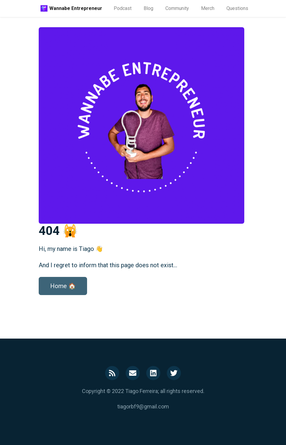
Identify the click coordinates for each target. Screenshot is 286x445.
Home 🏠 (63, 286)
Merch (207, 8)
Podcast (123, 8)
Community (177, 8)
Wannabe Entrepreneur (75, 8)
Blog (148, 8)
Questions (237, 8)
